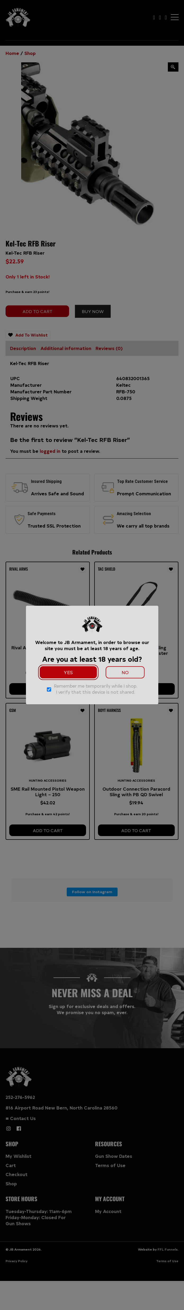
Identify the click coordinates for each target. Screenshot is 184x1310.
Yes (68, 672)
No (125, 672)
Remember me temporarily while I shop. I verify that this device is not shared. (95, 689)
